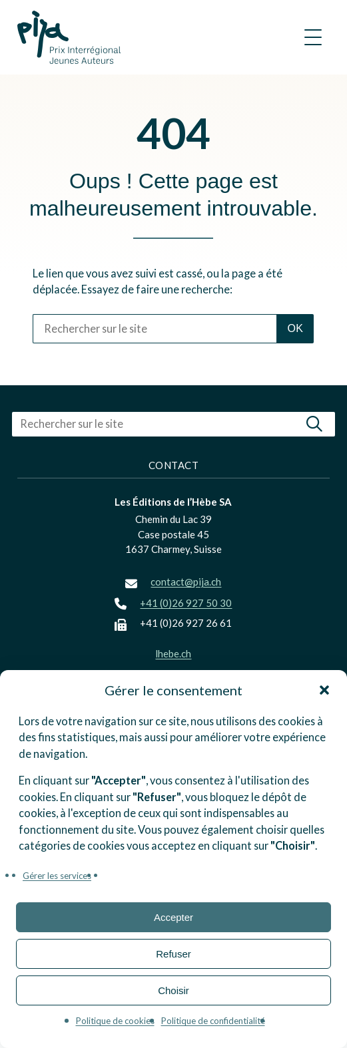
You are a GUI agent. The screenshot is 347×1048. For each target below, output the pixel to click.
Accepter (173, 917)
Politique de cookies (115, 1020)
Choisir (173, 990)
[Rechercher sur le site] (154, 328)
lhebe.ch (173, 653)
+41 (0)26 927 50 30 (186, 603)
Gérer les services (57, 875)
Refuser (173, 954)
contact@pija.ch (186, 582)
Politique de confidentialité (213, 1020)
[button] (324, 690)
